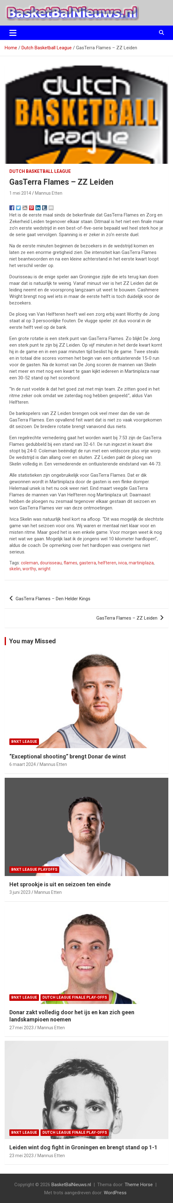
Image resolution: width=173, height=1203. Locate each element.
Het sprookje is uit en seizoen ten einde (60, 884)
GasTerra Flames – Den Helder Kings (53, 599)
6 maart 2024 (22, 764)
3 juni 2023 (20, 892)
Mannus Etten (48, 193)
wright (44, 568)
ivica (122, 562)
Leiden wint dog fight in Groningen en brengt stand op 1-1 (83, 1147)
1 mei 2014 (20, 193)
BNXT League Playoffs (34, 869)
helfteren (107, 562)
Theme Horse (139, 1184)
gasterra (87, 562)
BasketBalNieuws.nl (71, 1184)
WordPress (115, 1193)
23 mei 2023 (21, 1155)
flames (70, 562)
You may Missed (32, 641)
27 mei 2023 (21, 1027)
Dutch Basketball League (40, 171)
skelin (15, 568)
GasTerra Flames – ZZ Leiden (126, 618)
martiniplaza (141, 562)
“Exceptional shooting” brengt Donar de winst (67, 756)
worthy (29, 568)
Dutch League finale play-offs (74, 997)
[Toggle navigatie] (13, 33)
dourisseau (51, 562)
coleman (29, 562)
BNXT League (24, 741)
